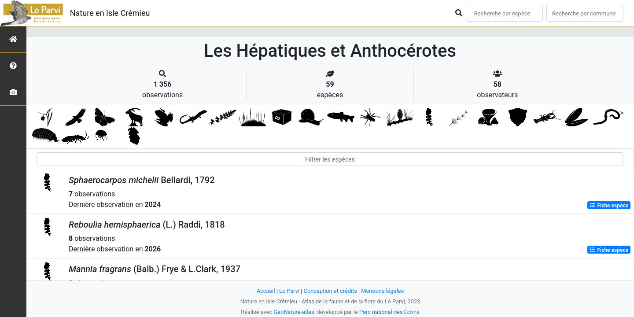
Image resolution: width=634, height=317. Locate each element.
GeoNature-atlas (293, 312)
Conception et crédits (330, 291)
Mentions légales (382, 291)
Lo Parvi (289, 291)
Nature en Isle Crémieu (110, 13)
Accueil (266, 291)
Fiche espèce (608, 205)
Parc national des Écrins (389, 312)
